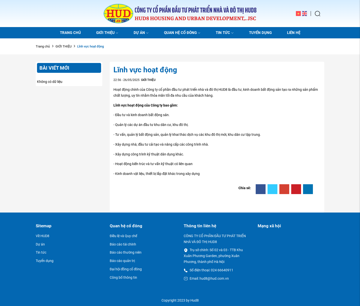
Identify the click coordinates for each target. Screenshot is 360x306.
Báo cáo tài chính (123, 244)
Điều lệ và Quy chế (123, 236)
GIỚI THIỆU (107, 33)
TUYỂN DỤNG (260, 33)
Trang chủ (43, 46)
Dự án (40, 244)
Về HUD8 (42, 236)
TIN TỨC (225, 33)
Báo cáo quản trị (122, 261)
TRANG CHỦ (70, 33)
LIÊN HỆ (293, 33)
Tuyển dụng (45, 261)
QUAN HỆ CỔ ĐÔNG (182, 33)
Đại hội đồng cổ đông (126, 269)
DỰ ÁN (141, 33)
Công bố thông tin (123, 277)
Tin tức (41, 252)
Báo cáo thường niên (126, 252)
